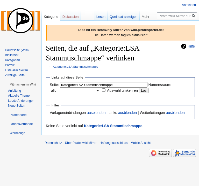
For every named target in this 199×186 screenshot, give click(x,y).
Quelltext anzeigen (124, 17)
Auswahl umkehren (122, 90)
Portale (10, 65)
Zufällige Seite (15, 75)
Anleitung (14, 90)
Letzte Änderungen (21, 101)
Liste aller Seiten (16, 70)
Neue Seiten (16, 105)
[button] (23, 84)
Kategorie (51, 17)
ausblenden (96, 113)
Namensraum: (159, 85)
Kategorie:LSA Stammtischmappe (75, 66)
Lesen (100, 17)
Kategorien (12, 60)
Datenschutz (53, 143)
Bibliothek (11, 55)
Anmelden (189, 5)
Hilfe (191, 46)
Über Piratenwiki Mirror (81, 143)
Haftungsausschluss (113, 143)
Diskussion (70, 17)
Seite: (54, 85)
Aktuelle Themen (19, 95)
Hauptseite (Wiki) (17, 50)
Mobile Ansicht (141, 143)
